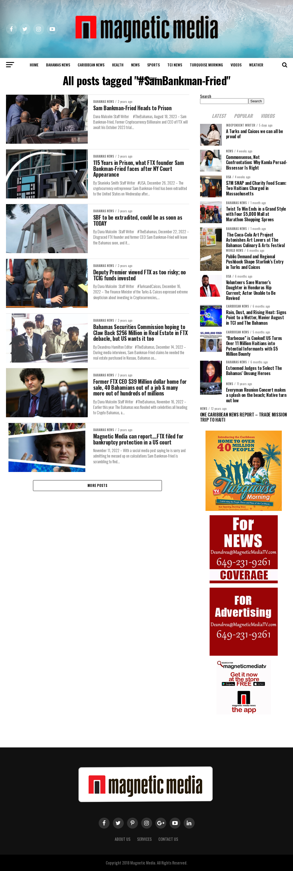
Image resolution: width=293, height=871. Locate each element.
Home (34, 65)
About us (123, 839)
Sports (153, 65)
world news (147, 78)
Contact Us (168, 839)
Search (205, 96)
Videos (236, 65)
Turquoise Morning (206, 65)
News (135, 65)
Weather (256, 65)
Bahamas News (58, 65)
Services (144, 839)
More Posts (97, 495)
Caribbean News (91, 65)
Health (117, 65)
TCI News (174, 65)
